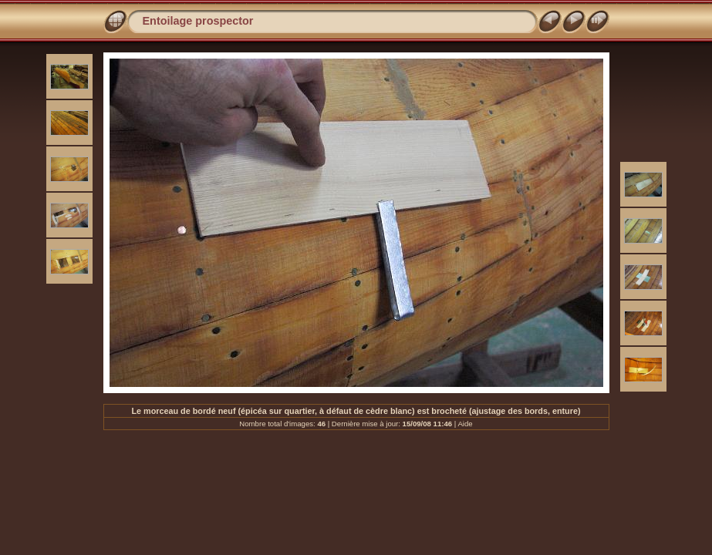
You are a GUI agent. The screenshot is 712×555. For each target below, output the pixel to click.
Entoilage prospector (198, 21)
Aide (464, 423)
